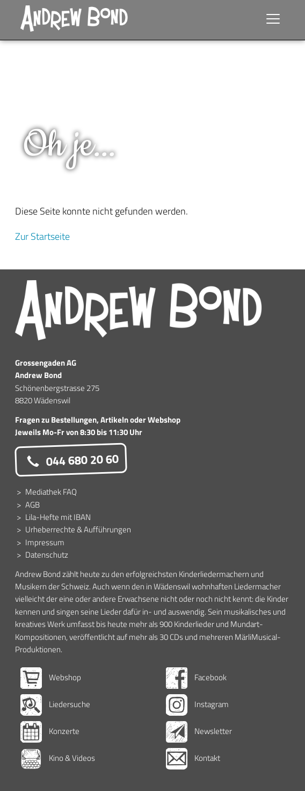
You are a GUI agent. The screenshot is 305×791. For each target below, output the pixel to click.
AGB (32, 504)
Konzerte (49, 731)
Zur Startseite (42, 236)
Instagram (197, 704)
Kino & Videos (57, 758)
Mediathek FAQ (51, 492)
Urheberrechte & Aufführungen (78, 529)
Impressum (44, 542)
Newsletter (199, 731)
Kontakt (193, 758)
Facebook (196, 677)
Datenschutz (46, 554)
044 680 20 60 (71, 460)
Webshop (50, 677)
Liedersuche (55, 704)
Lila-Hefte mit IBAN (58, 517)
